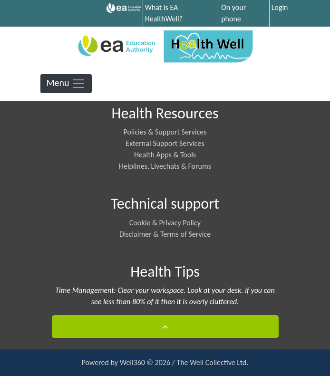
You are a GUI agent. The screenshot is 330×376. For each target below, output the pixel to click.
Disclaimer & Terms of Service (165, 234)
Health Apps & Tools (165, 154)
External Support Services (165, 143)
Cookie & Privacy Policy (165, 222)
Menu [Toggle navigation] (66, 84)
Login (280, 7)
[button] (165, 326)
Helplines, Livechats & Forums (165, 166)
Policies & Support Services (164, 131)
